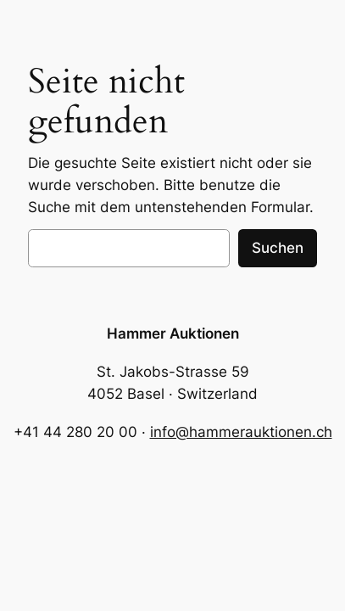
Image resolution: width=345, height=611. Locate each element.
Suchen (277, 247)
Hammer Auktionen (173, 333)
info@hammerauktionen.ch (241, 431)
